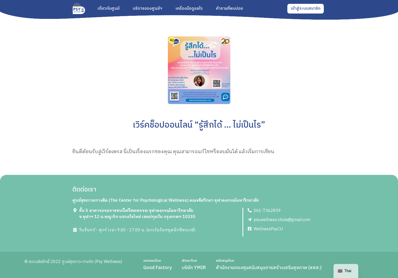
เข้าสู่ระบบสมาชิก (305, 8)
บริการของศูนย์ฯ (147, 9)
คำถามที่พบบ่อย (229, 9)
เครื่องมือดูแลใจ (189, 9)
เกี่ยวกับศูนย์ (108, 9)
